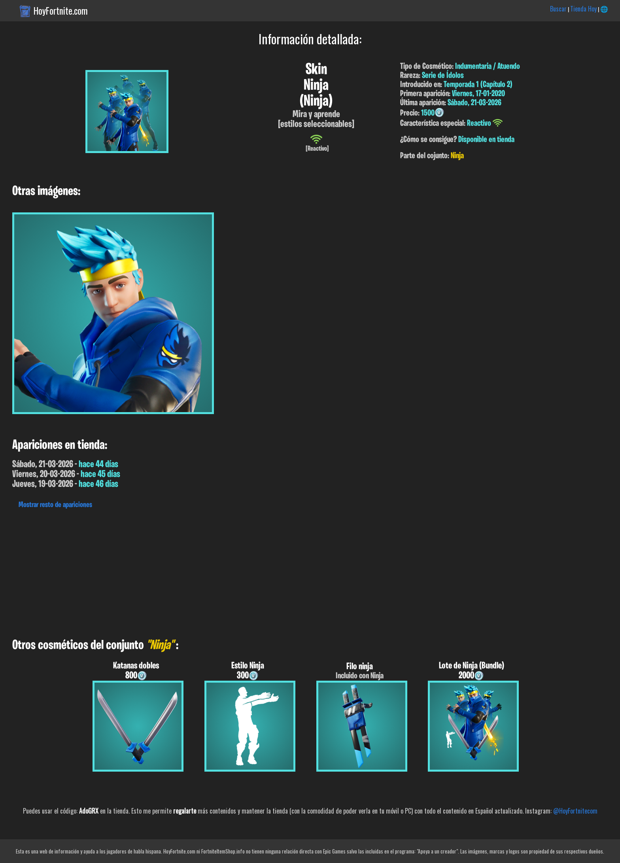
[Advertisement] (237, 571)
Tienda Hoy (583, 8)
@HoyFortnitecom (575, 811)
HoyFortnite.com (61, 10)
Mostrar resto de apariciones (55, 505)
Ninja (457, 156)
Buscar (558, 8)
